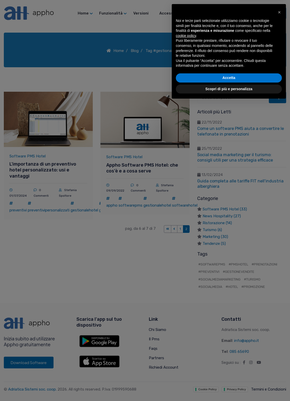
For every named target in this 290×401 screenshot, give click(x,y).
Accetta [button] (228, 376)
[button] (279, 310)
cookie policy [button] (186, 334)
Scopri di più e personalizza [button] (228, 387)
